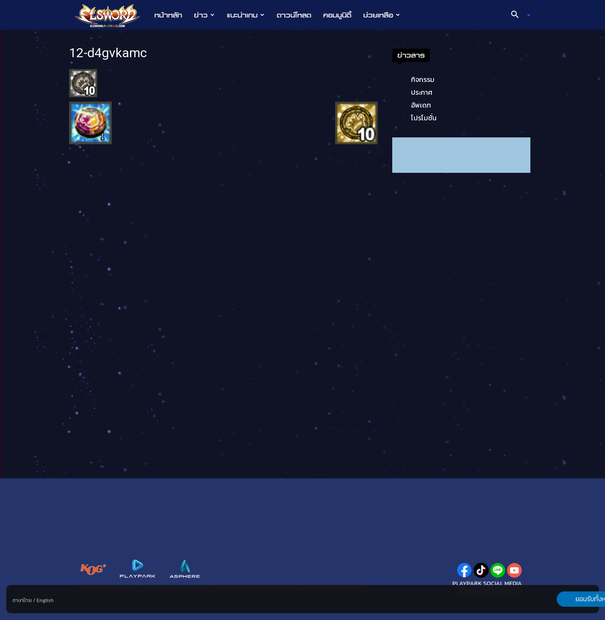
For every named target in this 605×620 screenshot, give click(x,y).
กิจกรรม (422, 79)
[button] (517, 15)
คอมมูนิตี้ (337, 14)
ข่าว (204, 14)
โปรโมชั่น (424, 118)
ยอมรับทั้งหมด (554, 599)
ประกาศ (421, 92)
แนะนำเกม (245, 14)
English (44, 600)
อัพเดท (421, 105)
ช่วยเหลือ (381, 14)
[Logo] (112, 15)
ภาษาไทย (22, 600)
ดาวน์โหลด (294, 14)
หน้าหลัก (168, 14)
